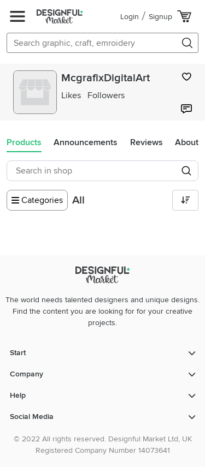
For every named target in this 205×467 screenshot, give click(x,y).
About (186, 142)
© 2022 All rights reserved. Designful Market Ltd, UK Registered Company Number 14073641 (103, 444)
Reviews (146, 142)
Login (129, 16)
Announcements (86, 142)
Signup (160, 16)
